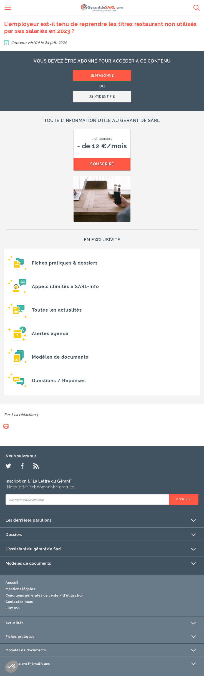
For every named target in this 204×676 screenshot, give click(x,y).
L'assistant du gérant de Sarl (101, 549)
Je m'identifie (102, 97)
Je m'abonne (102, 75)
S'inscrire (184, 499)
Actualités (101, 623)
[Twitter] (8, 466)
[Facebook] (22, 466)
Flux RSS (13, 608)
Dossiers (101, 534)
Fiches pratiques (101, 636)
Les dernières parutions (101, 520)
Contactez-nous (19, 602)
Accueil (12, 583)
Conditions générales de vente (32, 595)
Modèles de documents (101, 563)
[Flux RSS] (36, 466)
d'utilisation (73, 595)
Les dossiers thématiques (101, 664)
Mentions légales (20, 589)
